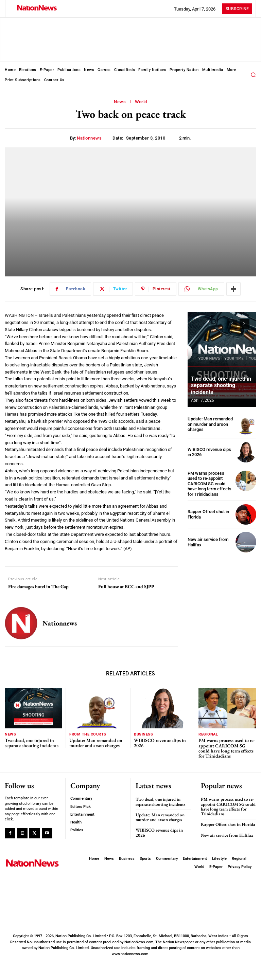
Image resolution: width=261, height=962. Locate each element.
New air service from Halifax (227, 835)
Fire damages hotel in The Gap (38, 586)
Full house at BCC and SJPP (126, 586)
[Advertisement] (222, 593)
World (141, 102)
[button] (253, 74)
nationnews (89, 138)
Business (143, 734)
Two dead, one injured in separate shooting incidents (221, 385)
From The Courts (87, 734)
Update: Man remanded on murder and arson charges (210, 424)
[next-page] (244, 324)
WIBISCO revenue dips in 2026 (209, 452)
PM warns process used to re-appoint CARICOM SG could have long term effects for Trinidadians (209, 484)
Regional (208, 734)
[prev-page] (232, 324)
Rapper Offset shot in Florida (228, 824)
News (120, 102)
